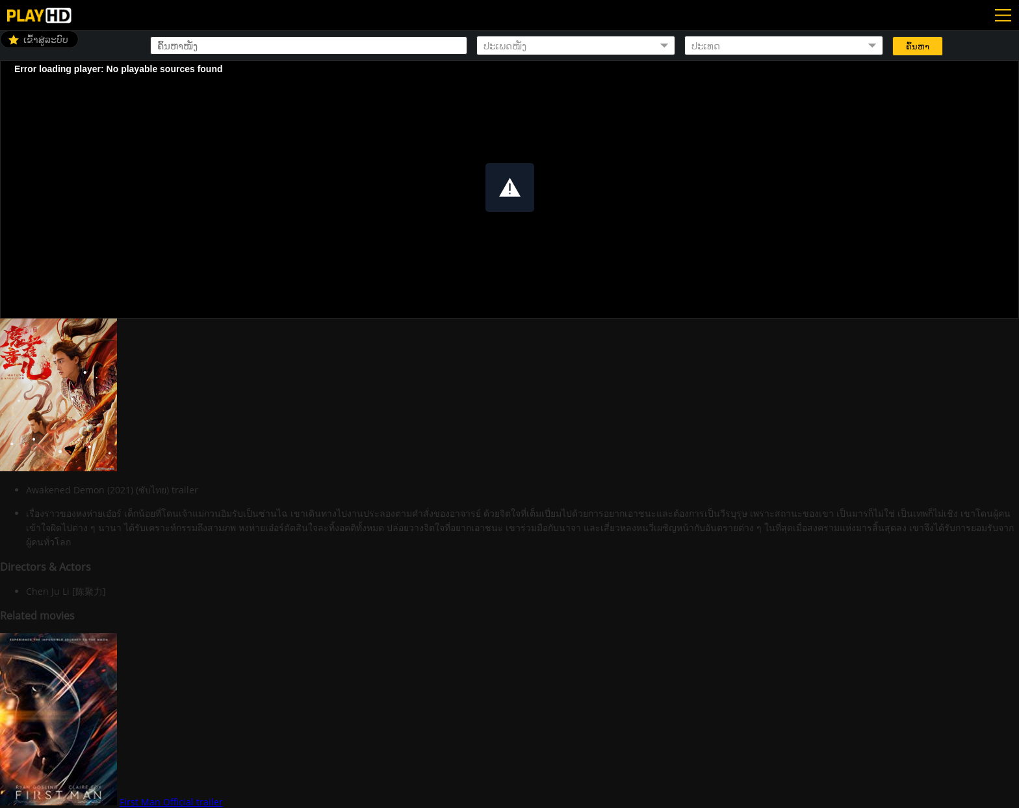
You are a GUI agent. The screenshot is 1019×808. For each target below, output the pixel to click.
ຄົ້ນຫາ (917, 46)
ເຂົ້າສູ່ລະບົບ (45, 39)
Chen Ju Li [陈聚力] (66, 591)
